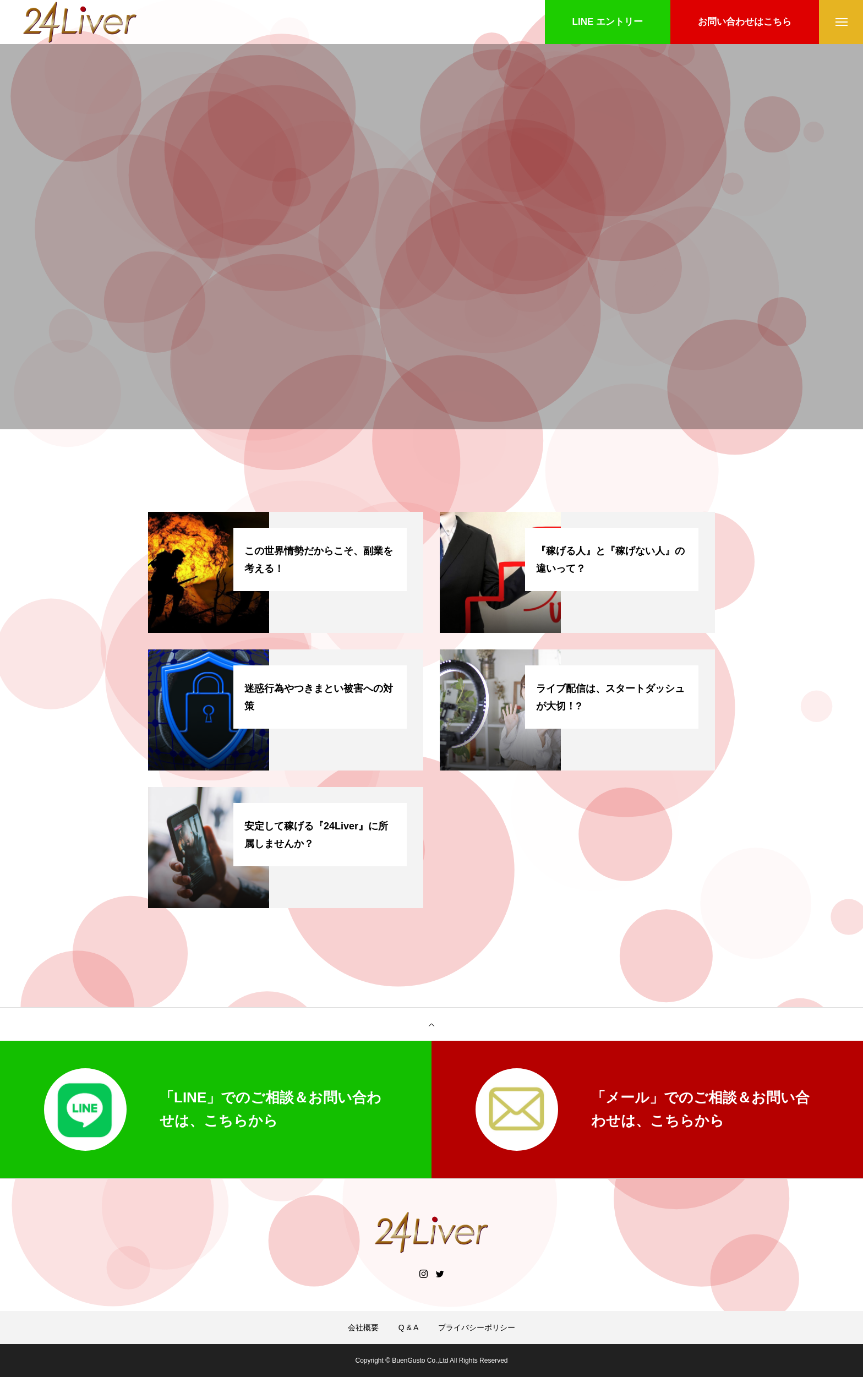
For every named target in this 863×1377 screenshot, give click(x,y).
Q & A (408, 1327)
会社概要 (363, 1327)
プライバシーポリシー (476, 1327)
